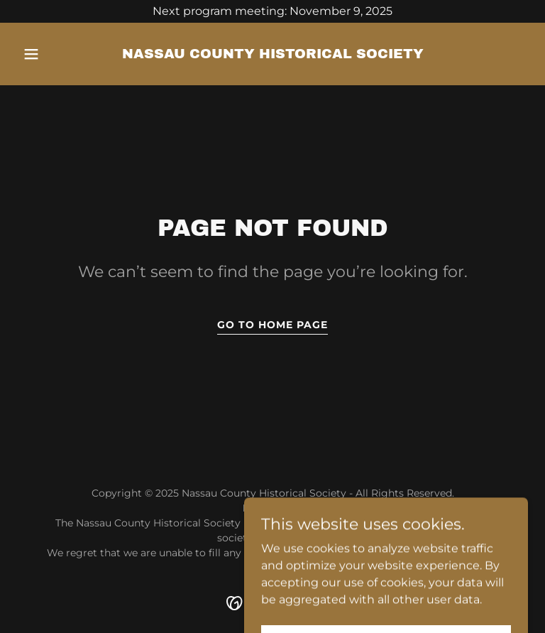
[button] (55, 54)
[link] (273, 54)
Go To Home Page (272, 324)
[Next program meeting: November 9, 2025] (272, 11)
